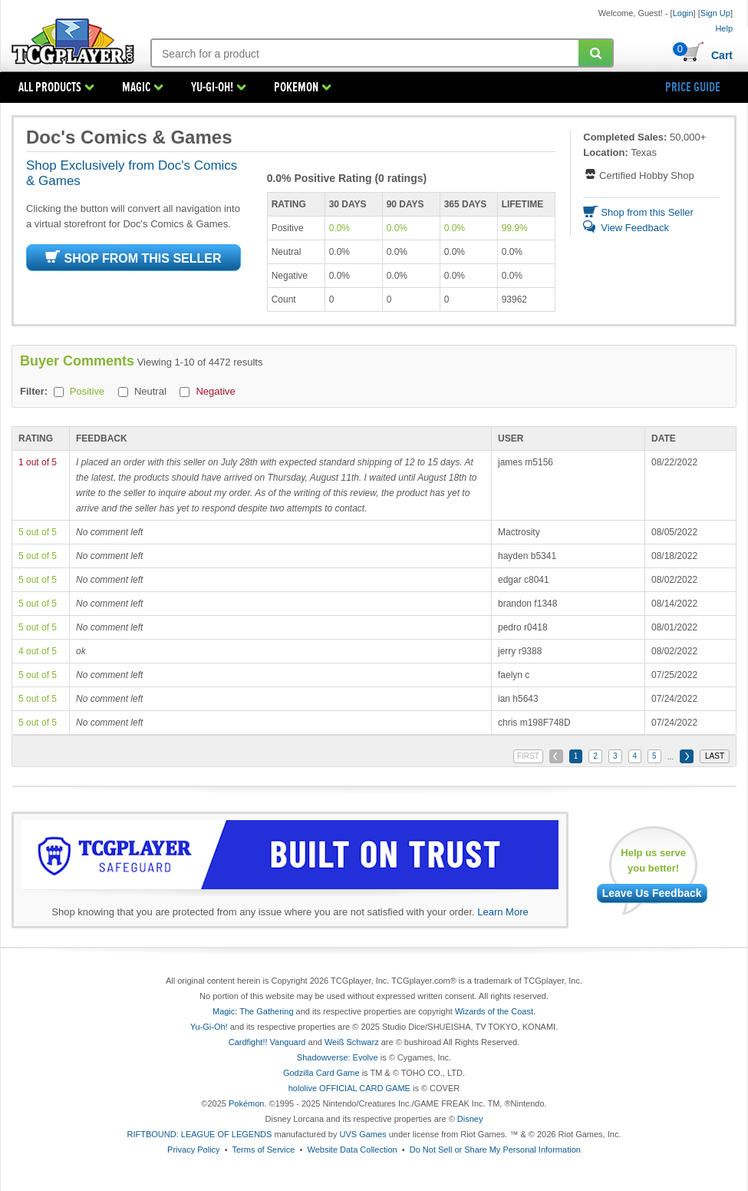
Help (724, 28)
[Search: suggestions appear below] (365, 54)
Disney (470, 1118)
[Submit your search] (595, 53)
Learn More (502, 912)
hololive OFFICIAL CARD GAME (349, 1088)
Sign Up (715, 13)
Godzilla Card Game (321, 1072)
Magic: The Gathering (253, 1011)
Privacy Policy (193, 1149)
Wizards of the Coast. (495, 1011)
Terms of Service (263, 1149)
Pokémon (246, 1103)
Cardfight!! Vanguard (267, 1042)
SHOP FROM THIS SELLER (133, 258)
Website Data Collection (352, 1149)
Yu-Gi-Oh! (209, 1026)
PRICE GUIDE (692, 87)
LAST (714, 756)
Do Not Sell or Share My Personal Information (495, 1149)
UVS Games (362, 1134)
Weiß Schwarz (352, 1042)
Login (683, 13)
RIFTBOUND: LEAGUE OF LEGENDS (199, 1134)
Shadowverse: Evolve (337, 1057)
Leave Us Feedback (652, 893)
